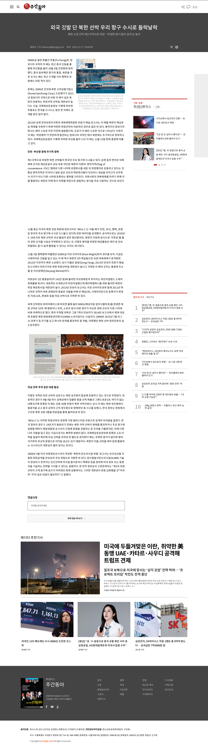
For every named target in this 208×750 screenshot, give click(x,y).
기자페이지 (147, 694)
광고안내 (169, 689)
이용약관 (81, 729)
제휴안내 (63, 729)
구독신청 (169, 685)
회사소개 (34, 729)
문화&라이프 (103, 689)
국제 (122, 685)
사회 (99, 685)
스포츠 (100, 694)
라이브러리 (147, 689)
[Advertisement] (69, 204)
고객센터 (72, 729)
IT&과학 (123, 689)
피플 (122, 694)
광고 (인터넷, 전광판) (48, 729)
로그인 (195, 7)
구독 (158, 107)
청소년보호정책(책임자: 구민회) (116, 729)
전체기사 (101, 699)
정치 (99, 680)
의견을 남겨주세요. (39, 505)
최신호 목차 (147, 685)
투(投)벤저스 (142, 107)
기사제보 (169, 680)
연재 (144, 680)
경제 (122, 680)
